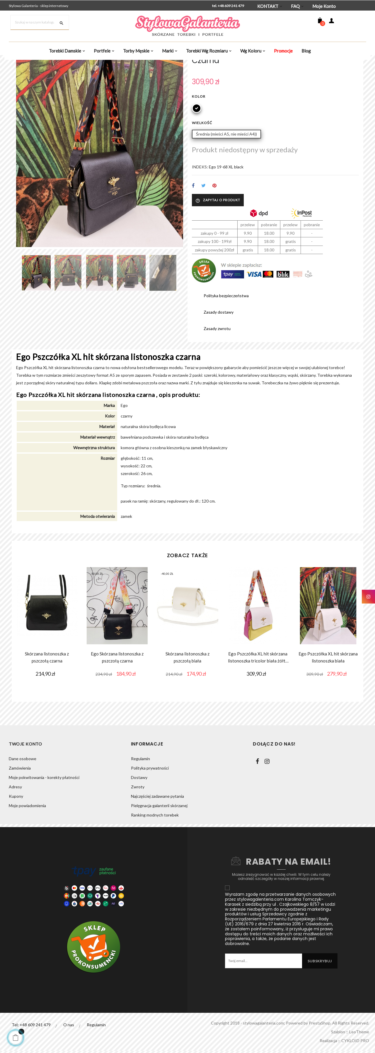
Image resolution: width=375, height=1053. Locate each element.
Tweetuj (203, 235)
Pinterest (214, 235)
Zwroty (137, 836)
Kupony (16, 845)
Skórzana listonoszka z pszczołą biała (187, 707)
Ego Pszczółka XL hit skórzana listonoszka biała (328, 707)
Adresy (15, 836)
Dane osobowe (22, 808)
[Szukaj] (40, 22)
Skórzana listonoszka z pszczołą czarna (47, 707)
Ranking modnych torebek (155, 864)
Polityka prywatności (150, 817)
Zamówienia (20, 817)
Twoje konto (25, 793)
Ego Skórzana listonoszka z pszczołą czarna (117, 707)
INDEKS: (200, 216)
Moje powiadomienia (27, 855)
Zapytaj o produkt (217, 250)
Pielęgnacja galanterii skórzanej (159, 855)
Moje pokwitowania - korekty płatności (44, 826)
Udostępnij (193, 235)
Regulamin (140, 808)
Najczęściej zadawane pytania (157, 845)
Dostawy (139, 826)
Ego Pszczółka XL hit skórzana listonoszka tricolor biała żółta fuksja (258, 707)
